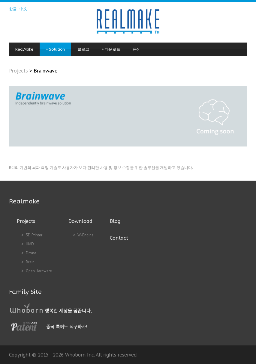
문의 (137, 49)
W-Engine (85, 235)
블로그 (83, 49)
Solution (55, 49)
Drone (31, 253)
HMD (30, 244)
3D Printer (34, 235)
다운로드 (111, 49)
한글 (13, 8)
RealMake (24, 49)
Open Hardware (39, 271)
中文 (23, 8)
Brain (30, 262)
